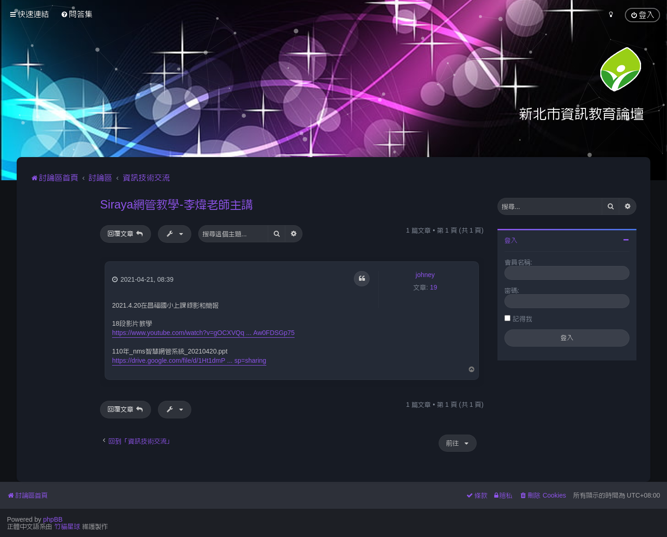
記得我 (522, 319)
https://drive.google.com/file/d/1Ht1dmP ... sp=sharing (189, 360)
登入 (510, 240)
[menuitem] (76, 14)
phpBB (53, 519)
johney (424, 275)
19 (433, 287)
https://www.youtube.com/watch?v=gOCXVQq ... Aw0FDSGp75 (203, 332)
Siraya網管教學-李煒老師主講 (176, 204)
